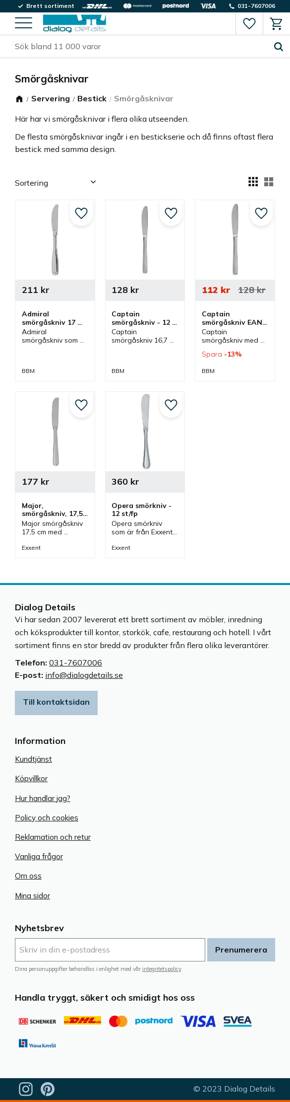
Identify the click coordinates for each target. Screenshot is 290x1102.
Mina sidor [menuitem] (32, 895)
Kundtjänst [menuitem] (33, 759)
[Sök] (278, 46)
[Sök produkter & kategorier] (141, 46)
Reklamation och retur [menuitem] (53, 837)
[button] (23, 23)
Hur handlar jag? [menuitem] (42, 798)
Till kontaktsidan (56, 702)
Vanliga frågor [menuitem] (39, 856)
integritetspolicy (161, 968)
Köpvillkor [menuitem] (31, 778)
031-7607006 (75, 662)
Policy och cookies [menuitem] (46, 817)
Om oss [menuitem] (28, 876)
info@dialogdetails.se (84, 675)
